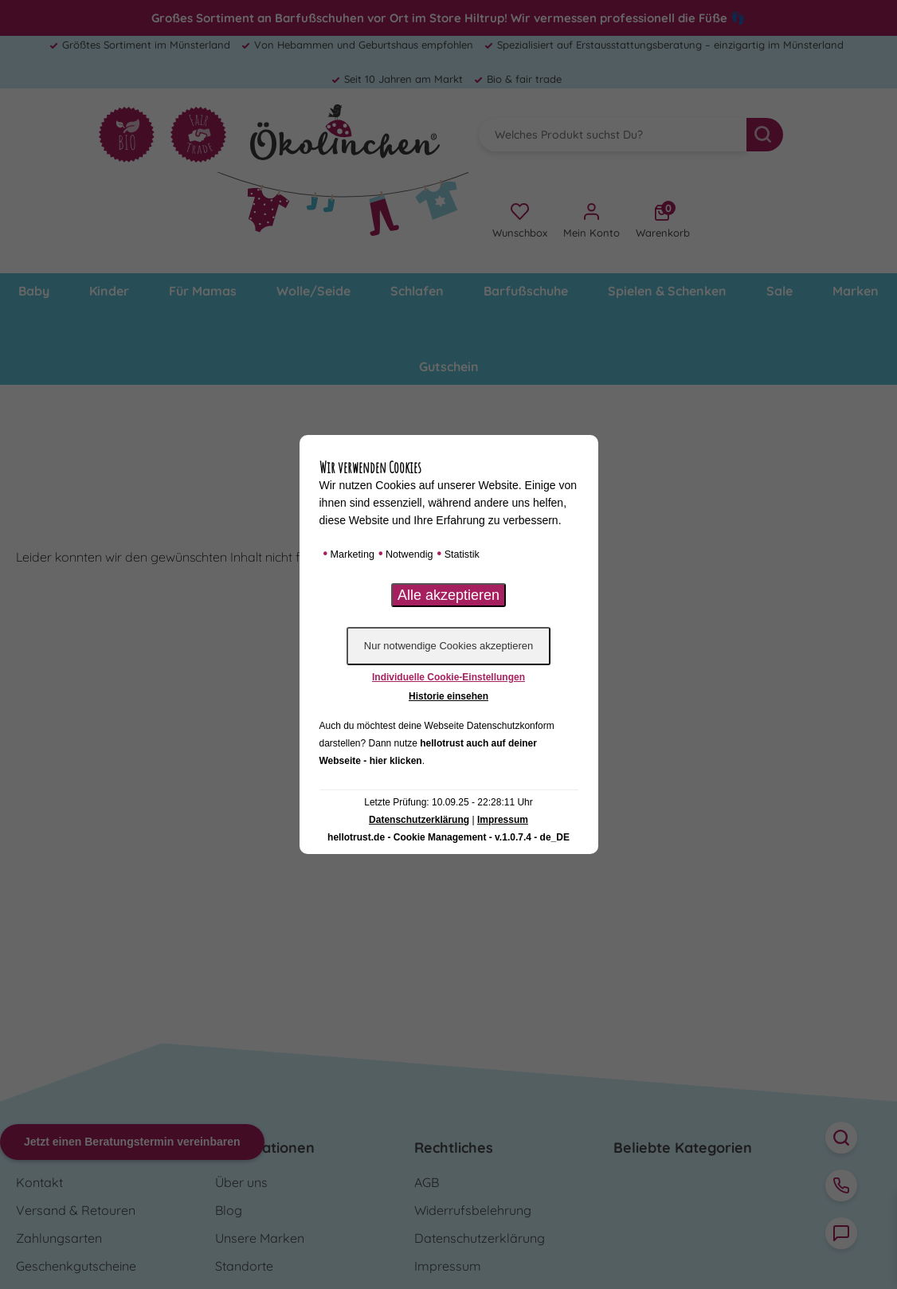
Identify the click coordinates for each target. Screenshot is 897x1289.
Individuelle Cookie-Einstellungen (448, 677)
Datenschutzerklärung (419, 819)
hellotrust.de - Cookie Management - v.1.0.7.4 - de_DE (448, 837)
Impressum (502, 819)
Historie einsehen (448, 696)
